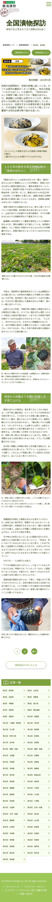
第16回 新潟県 (33, 736)
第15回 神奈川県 (9, 736)
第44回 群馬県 (33, 827)
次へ (34, 651)
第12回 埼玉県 (33, 723)
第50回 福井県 (33, 846)
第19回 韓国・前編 (10, 749)
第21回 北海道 (8, 755)
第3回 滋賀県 (8, 697)
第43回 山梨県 (8, 827)
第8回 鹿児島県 (33, 710)
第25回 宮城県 (8, 768)
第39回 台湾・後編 (10, 814)
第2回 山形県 (32, 690)
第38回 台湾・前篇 (34, 807)
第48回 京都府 (33, 840)
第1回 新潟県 (8, 690)
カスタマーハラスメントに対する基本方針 (26, 890)
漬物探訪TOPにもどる (26, 665)
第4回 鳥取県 (32, 697)
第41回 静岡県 (8, 820)
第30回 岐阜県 (33, 781)
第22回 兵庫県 (33, 755)
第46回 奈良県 (33, 833)
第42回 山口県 (33, 820)
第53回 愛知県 (8, 859)
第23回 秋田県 (8, 762)
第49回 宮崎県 (8, 846)
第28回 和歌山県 (34, 775)
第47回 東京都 (8, 840)
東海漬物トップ (8, 45)
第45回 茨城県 (8, 833)
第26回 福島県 (33, 768)
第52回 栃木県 (33, 853)
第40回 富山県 (33, 814)
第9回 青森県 (8, 716)
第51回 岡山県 (8, 853)
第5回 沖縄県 (8, 703)
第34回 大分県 (33, 794)
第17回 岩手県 (8, 742)
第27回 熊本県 (8, 775)
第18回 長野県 (33, 742)
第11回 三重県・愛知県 (12, 723)
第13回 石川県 (8, 729)
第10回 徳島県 (33, 716)
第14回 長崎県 (33, 729)
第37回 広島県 (8, 807)
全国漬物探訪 (24, 45)
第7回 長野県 (8, 710)
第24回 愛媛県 (33, 762)
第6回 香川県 (32, 703)
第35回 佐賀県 (8, 801)
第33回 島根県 (8, 794)
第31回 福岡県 (8, 788)
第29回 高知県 (8, 781)
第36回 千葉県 (33, 801)
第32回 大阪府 (33, 788)
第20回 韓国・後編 (34, 749)
